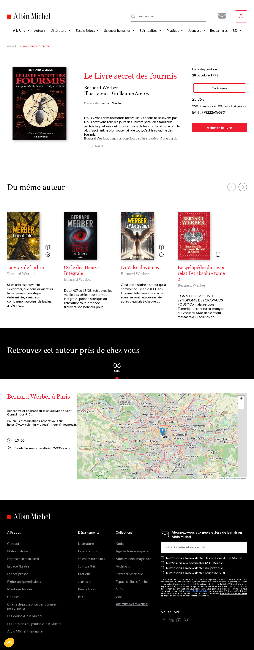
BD (80, 597)
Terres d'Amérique (129, 574)
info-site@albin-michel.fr (196, 591)
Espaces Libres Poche (132, 581)
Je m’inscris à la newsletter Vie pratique (194, 568)
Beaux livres (87, 589)
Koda (120, 543)
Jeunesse (84, 581)
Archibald (123, 566)
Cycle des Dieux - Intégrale (82, 270)
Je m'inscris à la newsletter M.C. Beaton (195, 563)
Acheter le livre (219, 127)
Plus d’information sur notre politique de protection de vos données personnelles (204, 594)
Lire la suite (97, 145)
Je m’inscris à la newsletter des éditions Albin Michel (204, 558)
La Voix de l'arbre (25, 267)
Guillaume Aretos (130, 93)
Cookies (13, 597)
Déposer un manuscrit (23, 558)
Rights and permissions (24, 581)
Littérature (86, 543)
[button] (9, 642)
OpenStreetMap (231, 478)
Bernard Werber (101, 88)
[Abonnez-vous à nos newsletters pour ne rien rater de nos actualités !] (220, 16)
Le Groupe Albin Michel (24, 616)
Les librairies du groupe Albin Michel (34, 623)
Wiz (119, 597)
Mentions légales (19, 589)
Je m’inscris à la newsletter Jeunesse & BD (196, 573)
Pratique (84, 574)
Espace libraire (18, 566)
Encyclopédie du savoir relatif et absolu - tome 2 (202, 273)
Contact (13, 543)
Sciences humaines (91, 558)
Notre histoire (17, 551)
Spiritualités (87, 566)
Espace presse (17, 574)
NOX (119, 589)
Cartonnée (219, 88)
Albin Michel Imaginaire (25, 631)
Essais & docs (88, 551)
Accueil (11, 46)
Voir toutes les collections (132, 604)
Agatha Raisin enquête (132, 551)
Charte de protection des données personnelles (32, 606)
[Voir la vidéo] (48, 254)
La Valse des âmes (140, 267)
